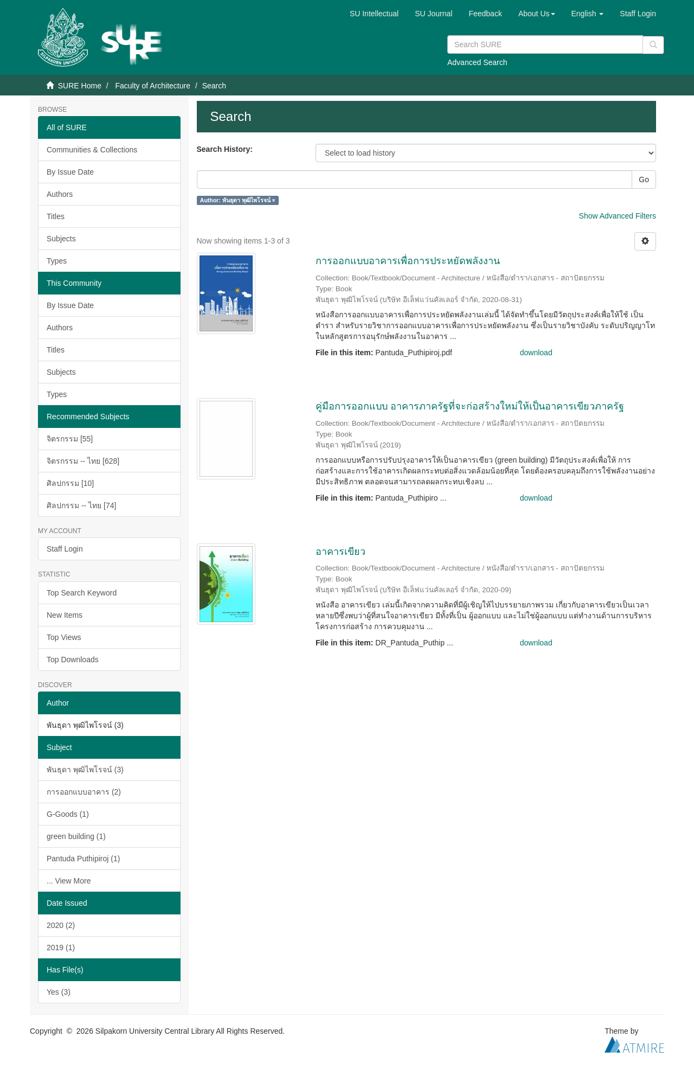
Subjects (61, 238)
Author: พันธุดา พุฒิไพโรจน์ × (237, 200)
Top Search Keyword (82, 592)
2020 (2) (61, 925)
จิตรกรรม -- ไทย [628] (83, 461)
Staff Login (65, 549)
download (536, 352)
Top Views (64, 637)
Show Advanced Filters (617, 216)
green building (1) (76, 836)
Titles (56, 216)
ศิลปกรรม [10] (70, 483)
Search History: (225, 149)
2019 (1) (61, 947)
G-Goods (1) (68, 814)
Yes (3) (58, 992)
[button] (536, 13)
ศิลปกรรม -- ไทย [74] (81, 505)
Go (644, 179)
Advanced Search (477, 62)
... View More (69, 880)
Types (57, 261)
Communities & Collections (92, 149)
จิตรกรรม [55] (70, 438)
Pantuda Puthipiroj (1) (83, 858)
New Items (64, 615)
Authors (60, 194)
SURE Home (79, 85)
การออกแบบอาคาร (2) (84, 792)
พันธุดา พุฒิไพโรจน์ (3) (85, 769)
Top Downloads (73, 659)
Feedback (485, 13)
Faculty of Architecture (152, 85)
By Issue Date (70, 172)
